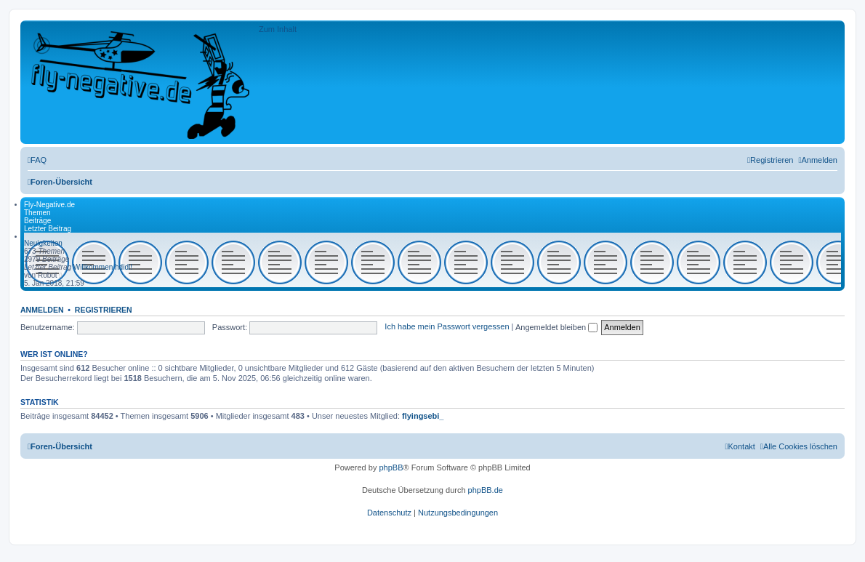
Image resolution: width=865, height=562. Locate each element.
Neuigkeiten (43, 243)
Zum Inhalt (278, 29)
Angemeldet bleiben (556, 327)
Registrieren (103, 309)
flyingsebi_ (422, 416)
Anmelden (42, 309)
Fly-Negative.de (49, 205)
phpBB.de (485, 490)
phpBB (391, 467)
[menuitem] (37, 160)
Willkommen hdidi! (102, 267)
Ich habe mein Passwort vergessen (447, 327)
